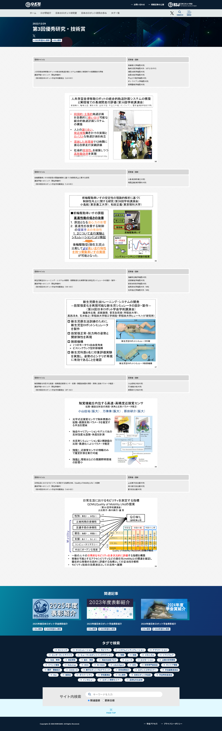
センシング (62, 650)
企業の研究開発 (168, 660)
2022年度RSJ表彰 (42, 40)
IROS (86, 665)
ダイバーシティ (85, 675)
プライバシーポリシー (173, 724)
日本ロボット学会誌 (142, 675)
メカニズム (149, 655)
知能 (134, 655)
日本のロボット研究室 (66, 13)
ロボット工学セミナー (147, 670)
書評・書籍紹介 (53, 670)
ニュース (128, 660)
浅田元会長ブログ (109, 660)
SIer (55, 675)
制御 (122, 655)
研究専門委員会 (151, 665)
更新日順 (108, 700)
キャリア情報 (171, 665)
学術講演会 (105, 675)
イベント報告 (53, 665)
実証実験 (71, 660)
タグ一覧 (115, 13)
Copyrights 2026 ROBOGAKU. (60, 724)
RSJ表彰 (57, 40)
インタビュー (88, 680)
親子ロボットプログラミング (98, 670)
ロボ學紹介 (45, 13)
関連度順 (94, 700)
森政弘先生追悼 (135, 680)
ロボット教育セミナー (112, 680)
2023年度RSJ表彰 (108, 629)
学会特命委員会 (165, 675)
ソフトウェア (168, 655)
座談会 (68, 675)
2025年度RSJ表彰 (53, 629)
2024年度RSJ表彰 (162, 629)
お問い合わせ (139, 5)
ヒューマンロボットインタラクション (96, 655)
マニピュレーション (84, 650)
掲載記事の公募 (157, 5)
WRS (134, 665)
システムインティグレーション (131, 650)
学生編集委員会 (171, 670)
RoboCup (72, 665)
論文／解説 (88, 660)
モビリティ (105, 650)
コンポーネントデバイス (62, 655)
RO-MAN (101, 665)
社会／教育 (55, 660)
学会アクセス (152, 724)
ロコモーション (147, 660)
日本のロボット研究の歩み (94, 13)
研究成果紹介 (123, 670)
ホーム (33, 13)
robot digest (118, 665)
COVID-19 (73, 670)
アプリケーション (160, 650)
